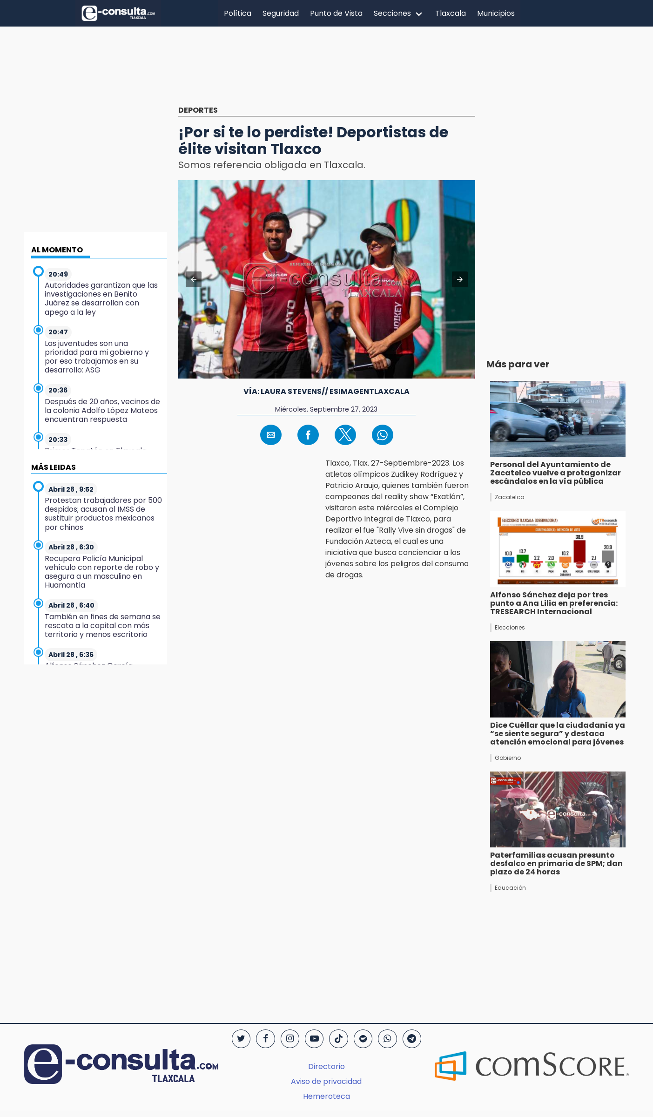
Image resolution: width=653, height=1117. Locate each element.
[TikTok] (338, 1038)
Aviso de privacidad (326, 1081)
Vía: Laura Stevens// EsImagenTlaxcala (326, 391)
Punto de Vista (336, 13)
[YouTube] (314, 1038)
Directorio (326, 1066)
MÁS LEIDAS (53, 467)
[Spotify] (363, 1038)
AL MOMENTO (57, 249)
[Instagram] (290, 1038)
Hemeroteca (326, 1096)
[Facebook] (265, 1038)
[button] (194, 279)
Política (237, 13)
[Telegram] (412, 1038)
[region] (326, 73)
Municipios (496, 13)
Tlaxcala (450, 13)
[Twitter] (241, 1038)
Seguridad (281, 13)
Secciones (392, 13)
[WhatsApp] (387, 1038)
